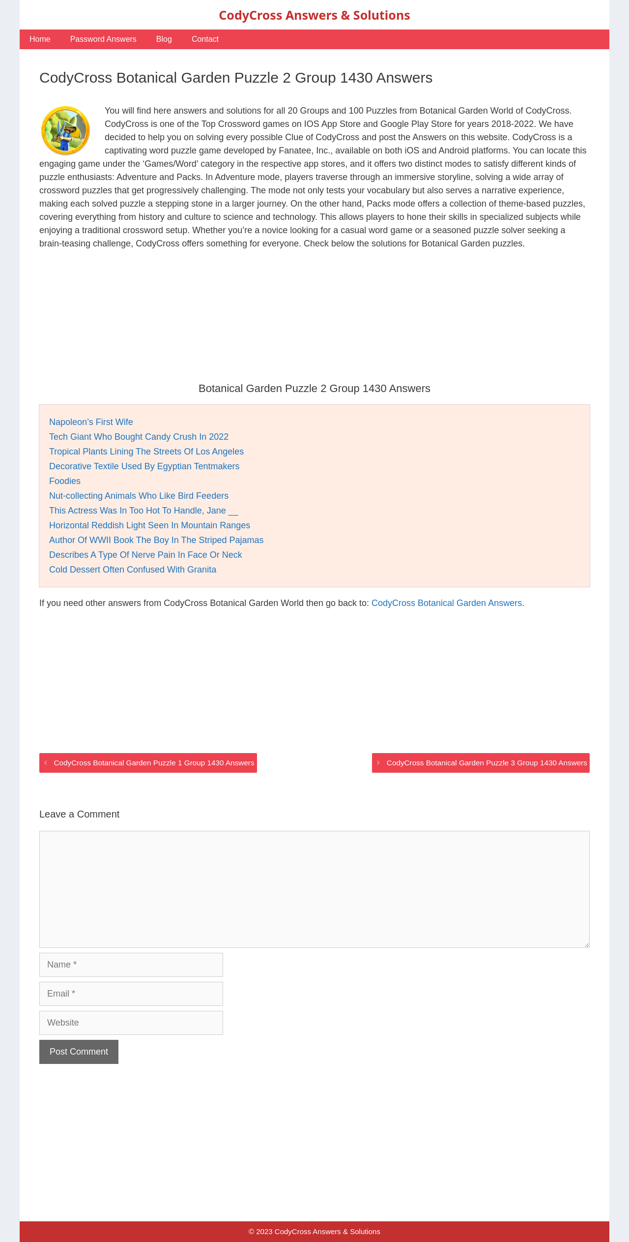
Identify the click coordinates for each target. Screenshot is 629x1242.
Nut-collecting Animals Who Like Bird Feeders (139, 496)
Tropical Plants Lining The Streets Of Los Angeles (146, 451)
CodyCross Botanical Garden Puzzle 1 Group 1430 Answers (154, 762)
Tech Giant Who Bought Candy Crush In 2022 (139, 437)
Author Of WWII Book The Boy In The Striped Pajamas (156, 540)
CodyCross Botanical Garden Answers (447, 603)
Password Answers (103, 39)
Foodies (65, 481)
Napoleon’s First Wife (91, 422)
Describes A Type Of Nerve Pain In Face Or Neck (145, 555)
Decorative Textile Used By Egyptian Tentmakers (144, 466)
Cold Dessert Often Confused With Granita (132, 570)
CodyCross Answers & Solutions (314, 14)
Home (40, 39)
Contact (205, 39)
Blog (164, 39)
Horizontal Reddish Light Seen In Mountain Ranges (149, 525)
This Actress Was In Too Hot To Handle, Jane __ (143, 510)
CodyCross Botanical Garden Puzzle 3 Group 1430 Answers (487, 762)
